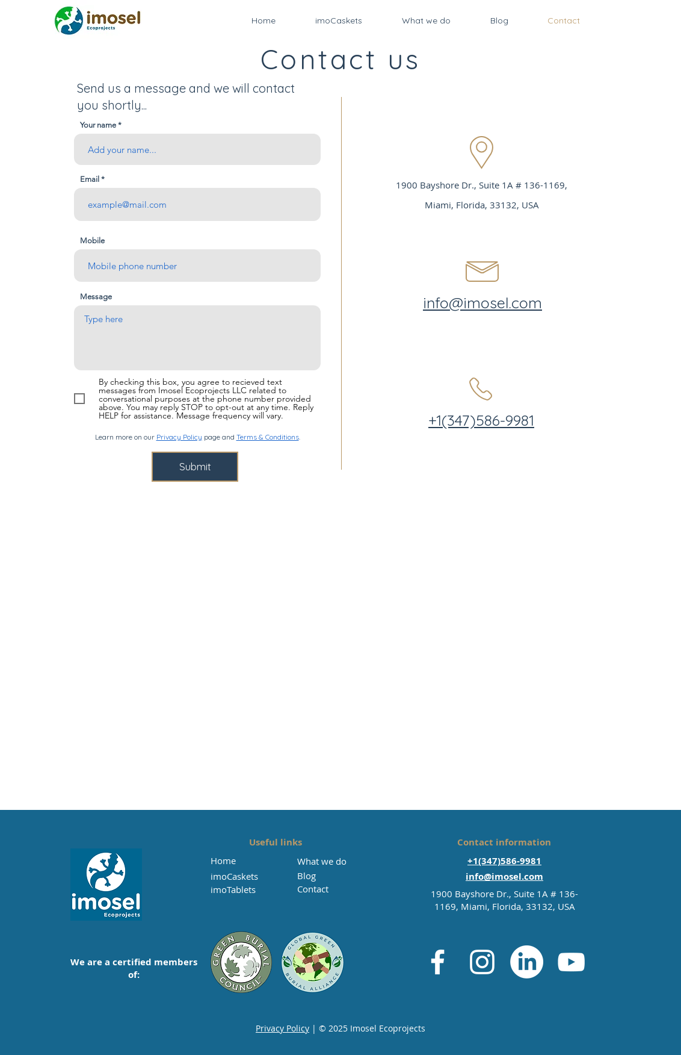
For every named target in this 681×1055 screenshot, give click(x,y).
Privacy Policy (179, 436)
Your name (98, 125)
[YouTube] (571, 962)
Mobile (92, 240)
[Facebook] (437, 962)
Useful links (275, 842)
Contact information (504, 842)
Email (89, 179)
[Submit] (195, 467)
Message (96, 296)
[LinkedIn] (526, 962)
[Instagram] (482, 962)
